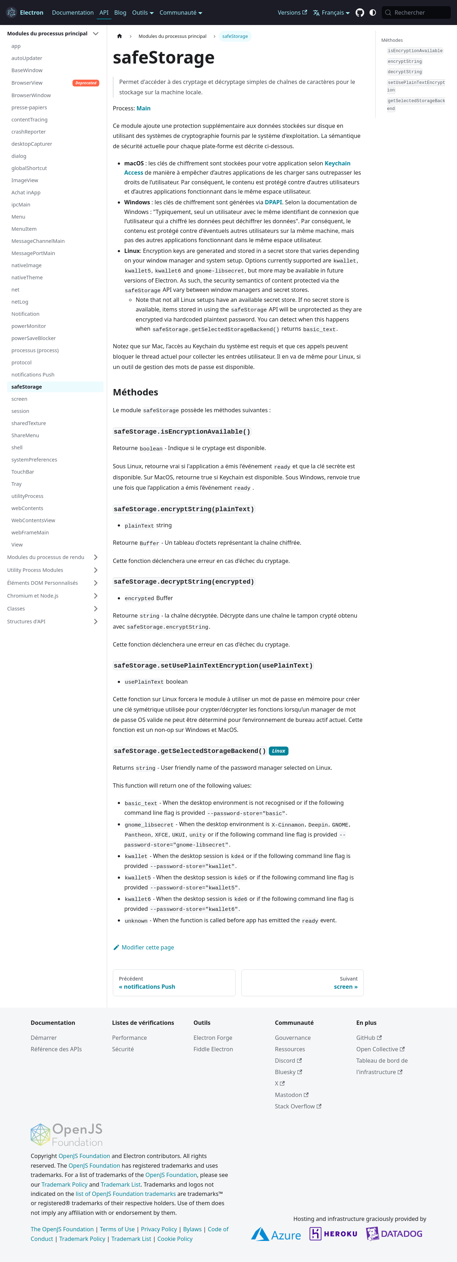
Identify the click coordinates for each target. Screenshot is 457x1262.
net (15, 289)
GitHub (369, 1038)
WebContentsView (33, 520)
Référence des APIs (56, 1049)
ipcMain (20, 204)
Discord (288, 1060)
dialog (18, 156)
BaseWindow (26, 70)
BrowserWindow (31, 95)
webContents (27, 508)
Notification (25, 313)
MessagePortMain (33, 253)
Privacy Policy (159, 1229)
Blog (120, 12)
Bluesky (288, 1072)
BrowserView (55, 82)
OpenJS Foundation (84, 1156)
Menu (18, 216)
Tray (16, 483)
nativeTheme (27, 277)
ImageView (24, 180)
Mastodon (291, 1095)
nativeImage (26, 265)
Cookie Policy (175, 1239)
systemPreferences (34, 459)
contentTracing (29, 119)
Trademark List (120, 1184)
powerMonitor (28, 326)
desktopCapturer (31, 143)
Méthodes (392, 40)
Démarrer (44, 1038)
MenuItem (24, 228)
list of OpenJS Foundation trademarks (126, 1194)
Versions (292, 12)
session (20, 411)
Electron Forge (213, 1038)
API (104, 12)
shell (16, 447)
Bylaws (192, 1229)
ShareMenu (25, 435)
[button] (53, 33)
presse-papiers (29, 107)
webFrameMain (30, 532)
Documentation (73, 12)
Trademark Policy (64, 1184)
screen (19, 398)
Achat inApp (26, 192)
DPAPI (273, 202)
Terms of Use (117, 1229)
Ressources (290, 1049)
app (16, 46)
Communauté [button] (178, 12)
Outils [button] (140, 12)
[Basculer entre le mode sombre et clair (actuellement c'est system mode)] (372, 12)
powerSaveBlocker (33, 338)
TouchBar (22, 471)
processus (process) (35, 350)
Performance (129, 1038)
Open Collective (380, 1049)
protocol (21, 362)
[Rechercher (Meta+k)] (416, 12)
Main (143, 108)
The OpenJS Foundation (62, 1229)
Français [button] (328, 12)
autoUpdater (26, 58)
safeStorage (26, 386)
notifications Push (33, 374)
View (17, 544)
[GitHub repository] (360, 13)
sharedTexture (28, 423)
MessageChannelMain (38, 241)
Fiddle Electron (213, 1049)
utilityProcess (27, 496)
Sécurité (123, 1049)
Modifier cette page (143, 947)
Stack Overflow (298, 1106)
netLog (19, 301)
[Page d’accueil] (119, 36)
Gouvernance (293, 1038)
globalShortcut (29, 168)
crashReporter (28, 131)
